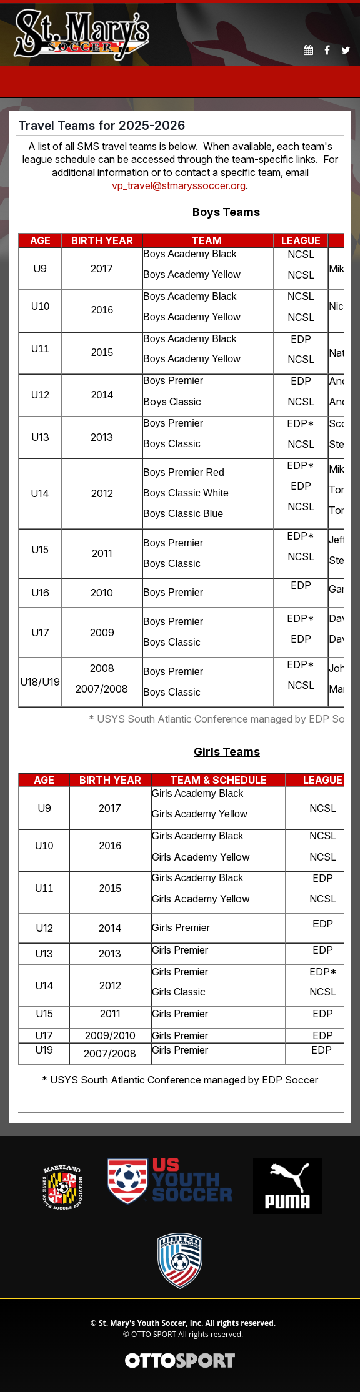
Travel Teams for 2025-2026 (101, 125)
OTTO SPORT (153, 1334)
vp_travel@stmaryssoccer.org (179, 185)
